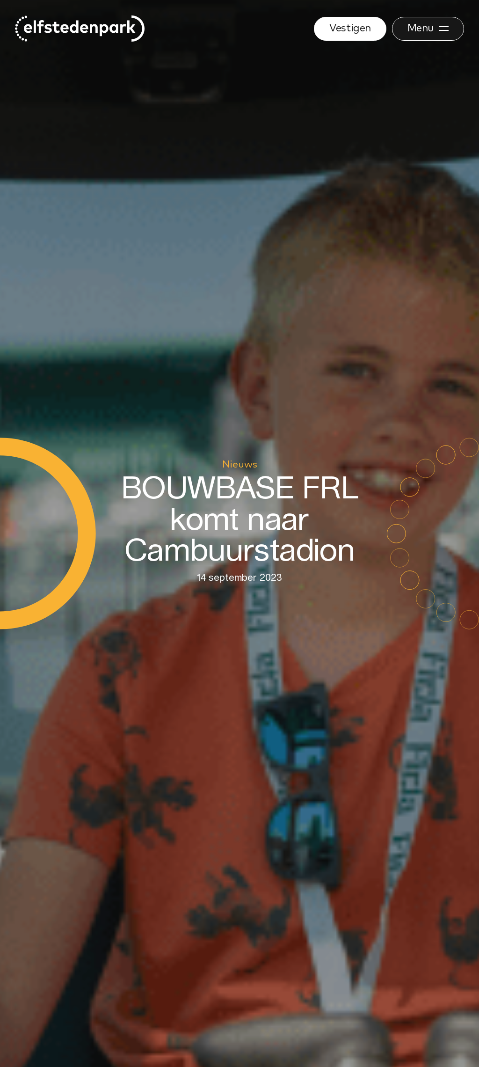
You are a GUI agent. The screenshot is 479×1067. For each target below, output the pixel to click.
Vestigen (349, 28)
